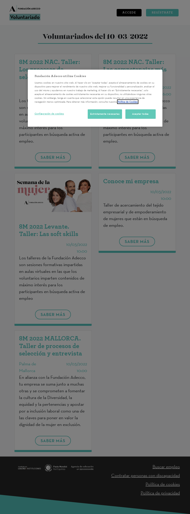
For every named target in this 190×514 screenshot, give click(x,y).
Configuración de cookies (49, 113)
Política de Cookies (128, 101)
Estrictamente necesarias (105, 113)
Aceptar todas (140, 113)
